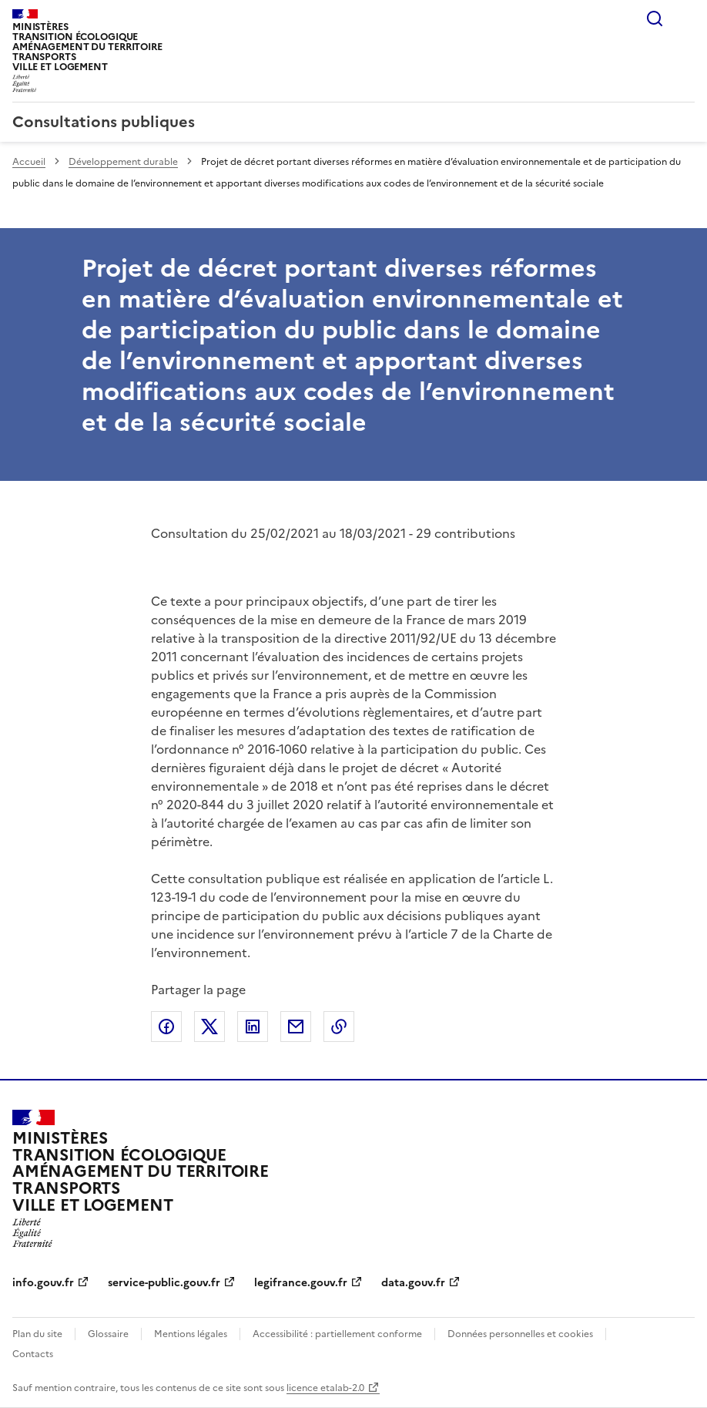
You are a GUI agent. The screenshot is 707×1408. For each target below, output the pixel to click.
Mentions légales (190, 1334)
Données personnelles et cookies (520, 1334)
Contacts (32, 1354)
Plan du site (37, 1334)
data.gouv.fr (413, 1283)
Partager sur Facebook (166, 1026)
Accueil (28, 162)
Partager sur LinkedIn (252, 1026)
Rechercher (654, 18)
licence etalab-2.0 (325, 1388)
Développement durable (123, 162)
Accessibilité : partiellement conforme (337, 1334)
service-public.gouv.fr (164, 1283)
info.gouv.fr (43, 1283)
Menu (685, 18)
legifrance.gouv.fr (300, 1283)
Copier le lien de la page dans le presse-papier (338, 1026)
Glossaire (108, 1334)
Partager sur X (209, 1026)
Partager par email (295, 1026)
